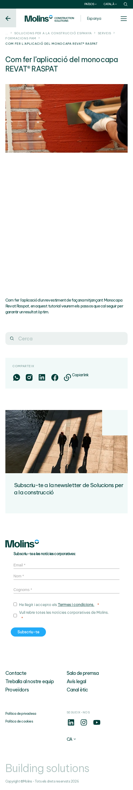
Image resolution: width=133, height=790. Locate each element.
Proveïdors (17, 690)
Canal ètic (77, 690)
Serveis (104, 33)
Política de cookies (19, 721)
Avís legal (76, 681)
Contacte (16, 673)
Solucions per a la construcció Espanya (53, 33)
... (6, 33)
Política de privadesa (20, 714)
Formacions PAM (20, 38)
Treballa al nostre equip (29, 681)
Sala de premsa (83, 673)
